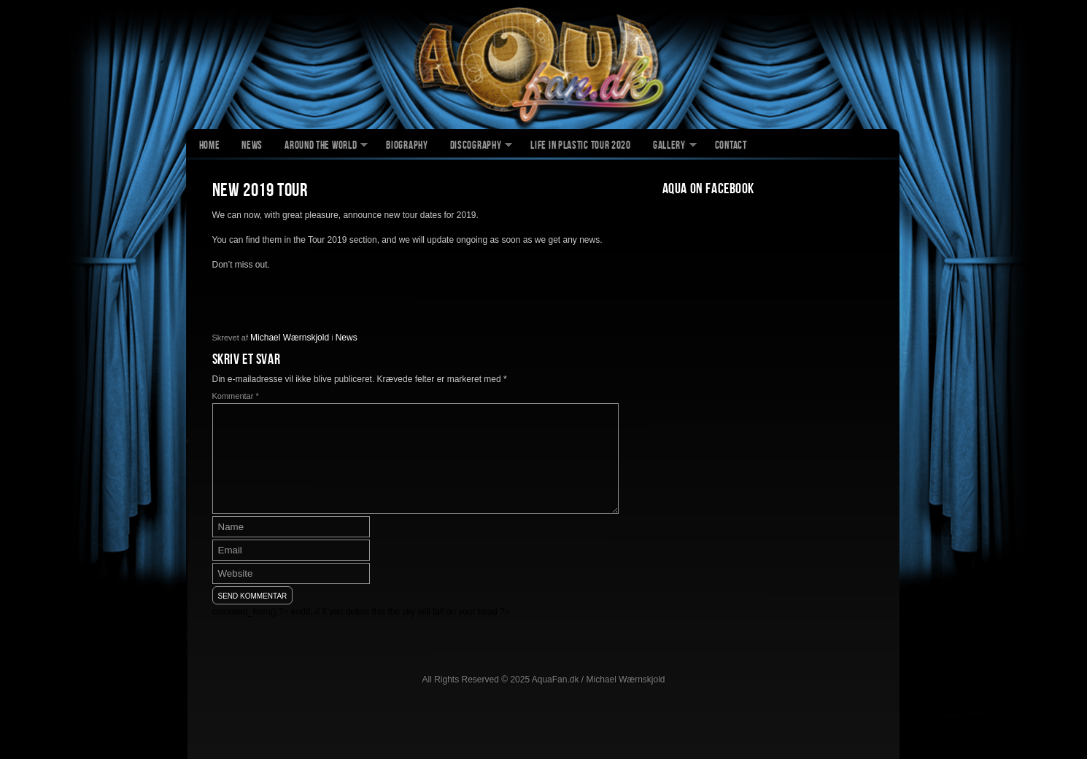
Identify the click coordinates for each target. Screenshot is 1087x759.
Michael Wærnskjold (289, 337)
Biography (407, 146)
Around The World (321, 146)
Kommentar (235, 396)
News (252, 146)
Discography (476, 146)
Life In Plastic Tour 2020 (580, 146)
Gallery (669, 146)
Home (209, 146)
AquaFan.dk (544, 66)
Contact (731, 146)
